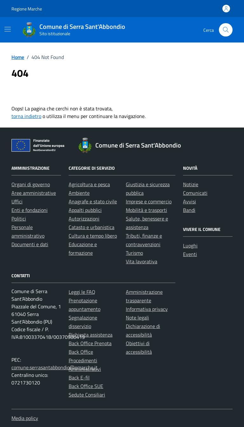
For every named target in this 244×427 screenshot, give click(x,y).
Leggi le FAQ (82, 292)
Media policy (24, 418)
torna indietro (26, 116)
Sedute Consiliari (87, 394)
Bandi (189, 210)
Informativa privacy (147, 309)
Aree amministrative (33, 193)
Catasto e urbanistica (91, 227)
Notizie (190, 184)
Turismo (134, 253)
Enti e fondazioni (29, 210)
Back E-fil (79, 377)
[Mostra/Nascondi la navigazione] (7, 29)
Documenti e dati (29, 244)
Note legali (137, 317)
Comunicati (195, 193)
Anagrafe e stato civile (93, 201)
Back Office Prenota (90, 343)
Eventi (190, 254)
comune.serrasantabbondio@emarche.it (54, 367)
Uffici (17, 201)
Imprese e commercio (149, 201)
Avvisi (189, 201)
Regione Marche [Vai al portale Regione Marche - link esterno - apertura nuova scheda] (26, 8)
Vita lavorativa (141, 261)
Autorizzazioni (84, 218)
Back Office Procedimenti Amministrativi (85, 360)
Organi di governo (30, 184)
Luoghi (190, 245)
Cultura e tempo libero (93, 236)
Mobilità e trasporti (146, 210)
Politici (18, 218)
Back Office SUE (86, 386)
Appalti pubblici (85, 210)
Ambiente (79, 193)
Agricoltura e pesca (89, 184)
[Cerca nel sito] (226, 30)
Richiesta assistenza (90, 334)
